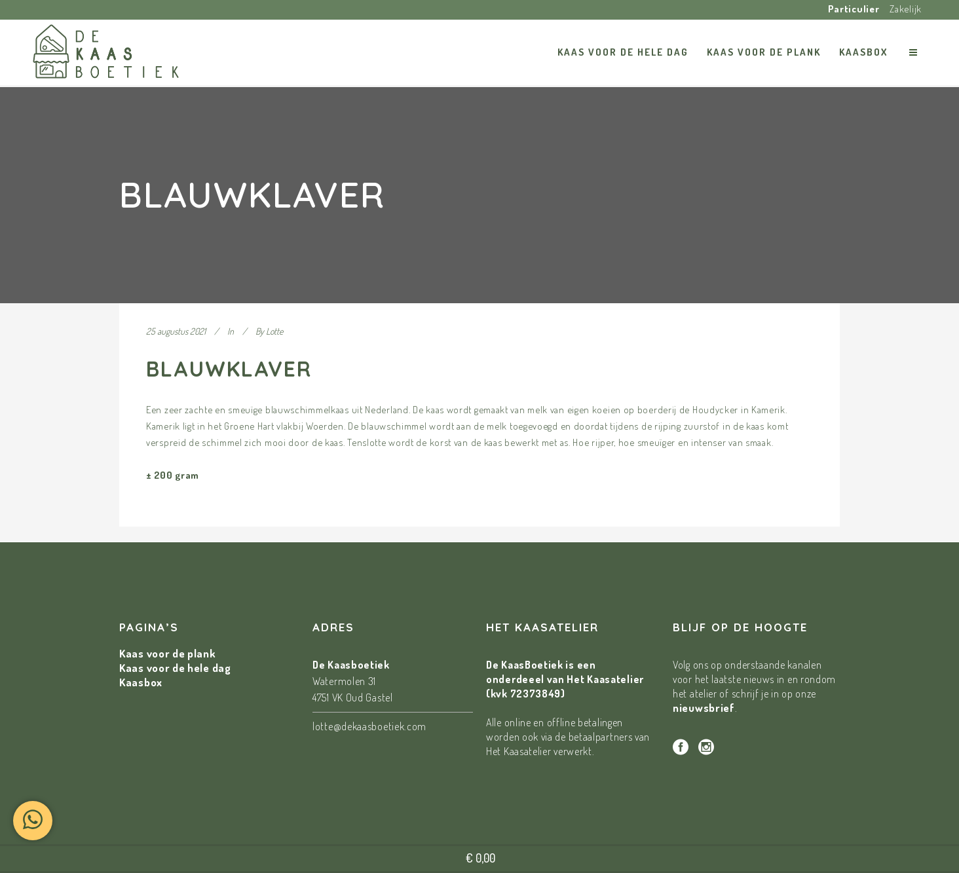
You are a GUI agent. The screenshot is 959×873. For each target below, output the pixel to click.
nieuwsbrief (704, 708)
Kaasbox (140, 682)
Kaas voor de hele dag (175, 668)
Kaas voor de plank (167, 653)
